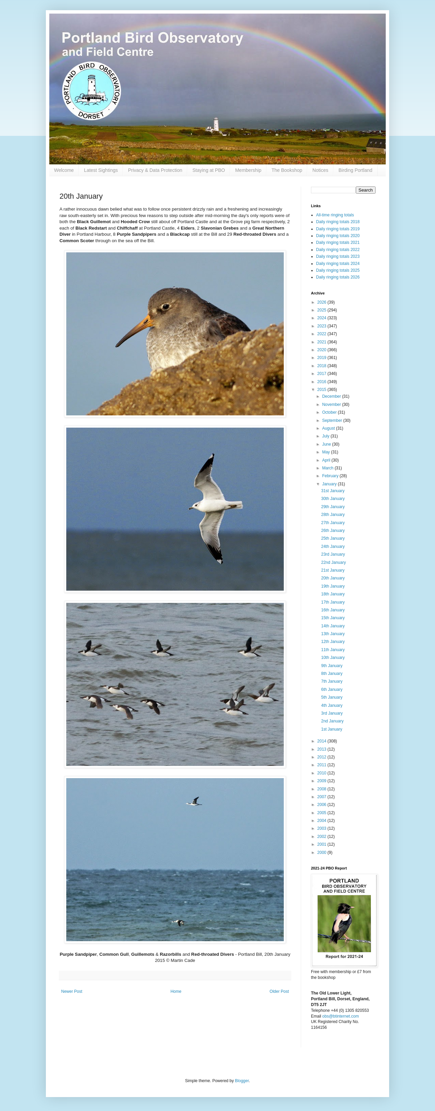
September (332, 420)
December (332, 396)
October (330, 412)
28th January (333, 514)
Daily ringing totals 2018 (338, 221)
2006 (322, 804)
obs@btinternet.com (340, 1016)
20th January (333, 578)
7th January (332, 681)
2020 (322, 349)
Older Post (279, 991)
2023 (322, 326)
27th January (333, 522)
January (330, 484)
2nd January (332, 721)
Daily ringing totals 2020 (338, 235)
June (327, 444)
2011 (322, 765)
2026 (322, 302)
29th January (333, 506)
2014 (322, 741)
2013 (322, 749)
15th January (333, 617)
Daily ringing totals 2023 (338, 256)
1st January (331, 729)
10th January (333, 657)
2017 (322, 373)
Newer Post (71, 991)
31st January (333, 490)
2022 (322, 333)
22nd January (333, 562)
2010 (322, 773)
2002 (322, 836)
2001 (322, 844)
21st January (333, 570)
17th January (333, 602)
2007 (322, 796)
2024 (322, 318)
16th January (333, 610)
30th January (333, 498)
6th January (332, 689)
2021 (322, 342)
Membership (248, 170)
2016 (322, 381)
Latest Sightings (101, 170)
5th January (332, 697)
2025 (322, 310)
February (331, 475)
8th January (332, 673)
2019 (322, 357)
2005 (322, 812)
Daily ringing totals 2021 (338, 242)
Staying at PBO (208, 170)
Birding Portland (355, 170)
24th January (333, 546)
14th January (333, 626)
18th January (333, 594)
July (326, 436)
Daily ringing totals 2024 (338, 263)
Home (176, 991)
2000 (322, 852)
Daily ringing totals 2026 (338, 277)
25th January (333, 538)
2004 (322, 820)
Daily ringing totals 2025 (338, 270)
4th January (332, 705)
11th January (333, 649)
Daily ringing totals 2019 (338, 229)
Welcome (64, 170)
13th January (333, 633)
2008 (322, 789)
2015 (322, 389)
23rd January (333, 554)
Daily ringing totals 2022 (338, 249)
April (326, 460)
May (326, 452)
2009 (322, 780)
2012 (322, 757)
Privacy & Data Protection (155, 170)
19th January (333, 586)
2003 (322, 828)
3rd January (332, 713)
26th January (333, 530)
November (332, 404)
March (328, 468)
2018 (322, 365)
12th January (333, 641)
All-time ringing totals (335, 215)
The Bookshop (287, 170)
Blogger (242, 1080)
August (329, 428)
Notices (320, 170)
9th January (332, 665)
